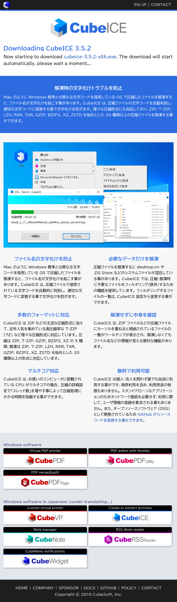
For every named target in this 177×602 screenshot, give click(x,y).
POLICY (128, 588)
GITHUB (108, 588)
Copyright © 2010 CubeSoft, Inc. (88, 594)
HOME (22, 588)
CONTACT (161, 4)
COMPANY (43, 588)
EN (137, 4)
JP (144, 4)
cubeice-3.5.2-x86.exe (90, 57)
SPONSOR (69, 588)
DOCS (89, 588)
